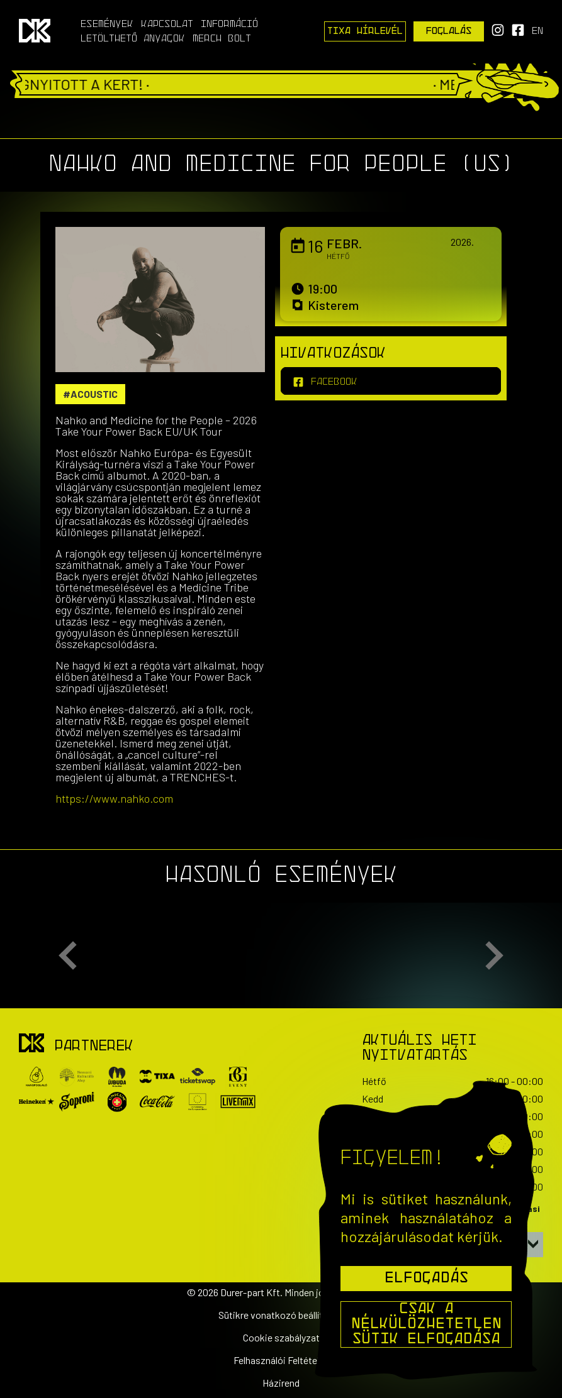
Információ (229, 24)
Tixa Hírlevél (365, 31)
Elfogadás (426, 1278)
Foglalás (449, 31)
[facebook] (391, 380)
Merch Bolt (222, 39)
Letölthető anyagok (133, 39)
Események (107, 24)
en (537, 31)
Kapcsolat (167, 24)
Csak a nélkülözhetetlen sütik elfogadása (426, 1324)
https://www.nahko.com (114, 798)
